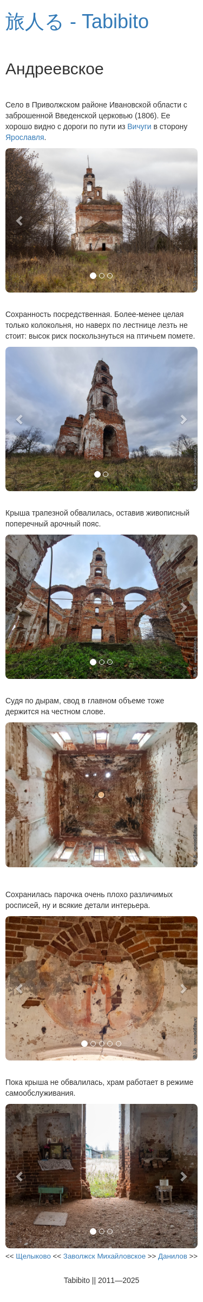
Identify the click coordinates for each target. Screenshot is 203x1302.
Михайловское (121, 1256)
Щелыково (33, 1256)
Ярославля (24, 137)
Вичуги (139, 126)
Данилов (172, 1256)
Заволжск (79, 1256)
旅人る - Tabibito (77, 21)
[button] (19, 220)
